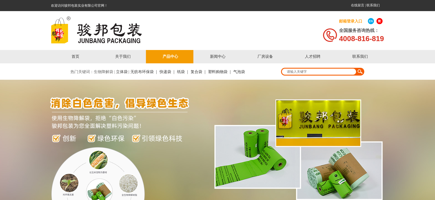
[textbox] (319, 71)
